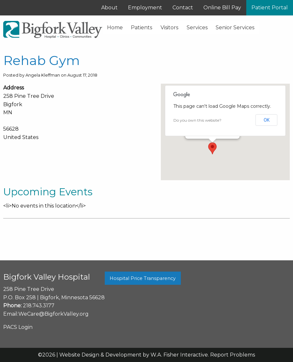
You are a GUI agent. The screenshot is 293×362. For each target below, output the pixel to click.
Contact (182, 8)
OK (266, 120)
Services (197, 27)
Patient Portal (269, 8)
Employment (145, 8)
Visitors (169, 27)
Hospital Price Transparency (143, 278)
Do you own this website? (197, 120)
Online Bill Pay (222, 8)
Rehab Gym (41, 60)
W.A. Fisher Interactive (179, 355)
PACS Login (18, 327)
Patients (141, 27)
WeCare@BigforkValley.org (53, 314)
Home (115, 27)
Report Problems (232, 355)
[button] (212, 148)
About (109, 8)
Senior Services (235, 27)
